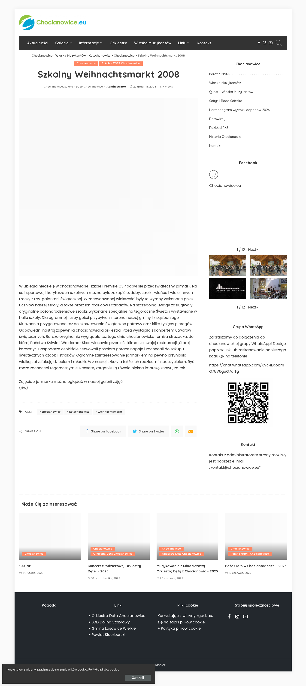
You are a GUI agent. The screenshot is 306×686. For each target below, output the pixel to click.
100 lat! (25, 565)
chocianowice (51, 411)
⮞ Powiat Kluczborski (106, 640)
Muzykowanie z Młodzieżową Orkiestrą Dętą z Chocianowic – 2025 (185, 571)
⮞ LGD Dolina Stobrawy (109, 627)
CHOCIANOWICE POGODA (49, 635)
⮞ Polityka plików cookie (179, 633)
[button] (253, 249)
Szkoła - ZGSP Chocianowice (121, 63)
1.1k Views (166, 86)
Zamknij (55, 676)
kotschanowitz (79, 411)
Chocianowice (85, 63)
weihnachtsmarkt (110, 411)
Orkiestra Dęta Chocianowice (113, 554)
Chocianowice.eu (225, 185)
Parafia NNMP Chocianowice (250, 554)
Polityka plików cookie (52, 668)
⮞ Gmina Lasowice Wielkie (112, 633)
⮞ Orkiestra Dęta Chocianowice (116, 621)
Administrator (116, 86)
